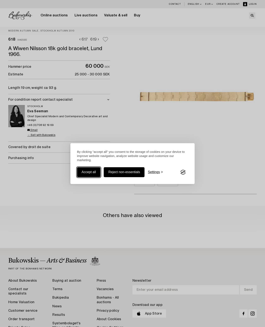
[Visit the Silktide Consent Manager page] (183, 172)
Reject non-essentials (124, 172)
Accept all (89, 172)
